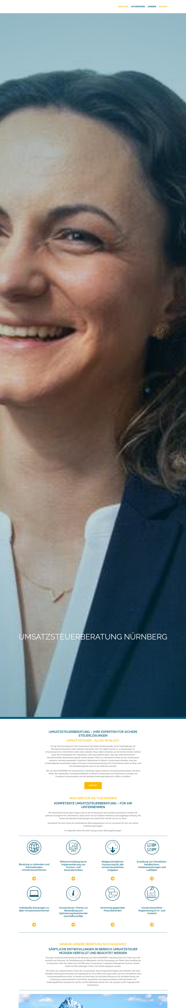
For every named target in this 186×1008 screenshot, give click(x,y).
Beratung (123, 7)
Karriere (152, 7)
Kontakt (163, 7)
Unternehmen (138, 7)
